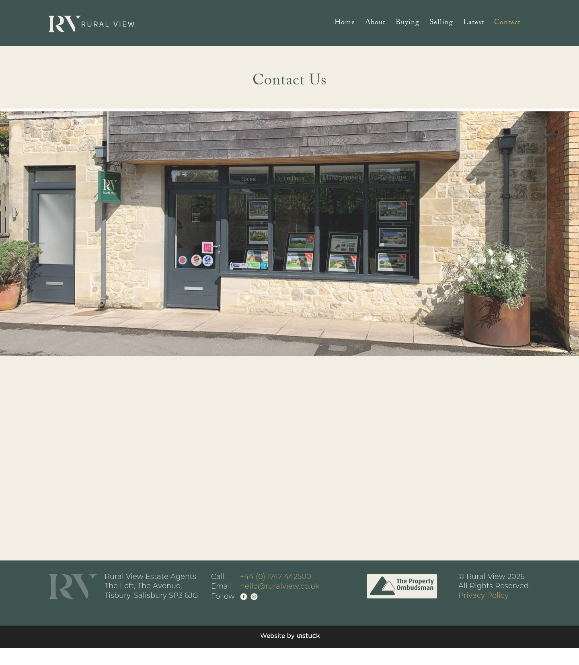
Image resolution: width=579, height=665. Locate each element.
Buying (407, 23)
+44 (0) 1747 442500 (275, 577)
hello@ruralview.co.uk (280, 587)
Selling (441, 23)
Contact (507, 23)
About (375, 23)
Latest (473, 23)
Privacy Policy (483, 596)
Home (345, 23)
